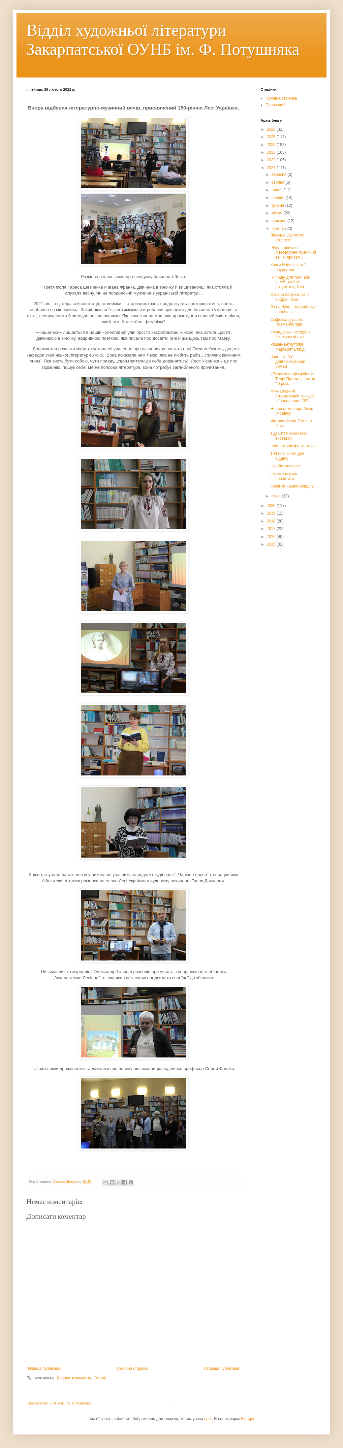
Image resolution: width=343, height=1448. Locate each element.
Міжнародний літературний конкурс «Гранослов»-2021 (292, 396)
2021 (272, 168)
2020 (272, 505)
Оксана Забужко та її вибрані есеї (289, 296)
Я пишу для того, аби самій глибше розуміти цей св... (290, 282)
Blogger (247, 1418)
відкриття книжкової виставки (288, 435)
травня (278, 205)
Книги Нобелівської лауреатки (288, 267)
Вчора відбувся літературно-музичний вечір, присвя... (293, 252)
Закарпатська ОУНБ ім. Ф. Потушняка (58, 1403)
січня (276, 496)
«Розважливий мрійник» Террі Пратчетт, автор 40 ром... (292, 379)
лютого (278, 228)
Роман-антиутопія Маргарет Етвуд (287, 346)
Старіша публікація (221, 1368)
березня (279, 220)
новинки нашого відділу (292, 486)
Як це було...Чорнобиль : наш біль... (293, 309)
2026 (272, 129)
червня (278, 197)
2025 (272, 137)
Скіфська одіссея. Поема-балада (286, 322)
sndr (208, 1418)
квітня (277, 213)
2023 (272, 152)
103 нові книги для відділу (287, 455)
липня (277, 190)
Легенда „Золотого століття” (287, 237)
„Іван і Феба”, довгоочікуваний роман (287, 362)
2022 (272, 160)
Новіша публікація (44, 1368)
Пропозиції (275, 105)
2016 (272, 536)
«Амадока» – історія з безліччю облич (290, 334)
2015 (272, 544)
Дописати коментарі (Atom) (81, 1378)
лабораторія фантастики (293, 446)
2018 (272, 521)
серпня (278, 182)
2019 (272, 513)
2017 (272, 528)
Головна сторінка (132, 1368)
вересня (279, 174)
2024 (272, 144)
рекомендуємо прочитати (283, 476)
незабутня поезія (285, 466)
